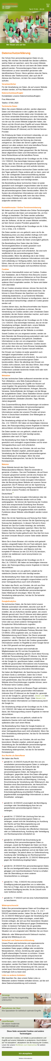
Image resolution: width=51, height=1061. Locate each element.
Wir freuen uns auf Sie (16, 45)
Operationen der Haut (11, 1008)
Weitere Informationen (25, 1058)
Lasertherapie (8, 1021)
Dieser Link (39, 696)
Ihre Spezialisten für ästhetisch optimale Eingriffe (21, 1011)
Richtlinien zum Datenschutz (26, 1045)
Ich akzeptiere (25, 1053)
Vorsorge (6, 995)
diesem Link (41, 698)
